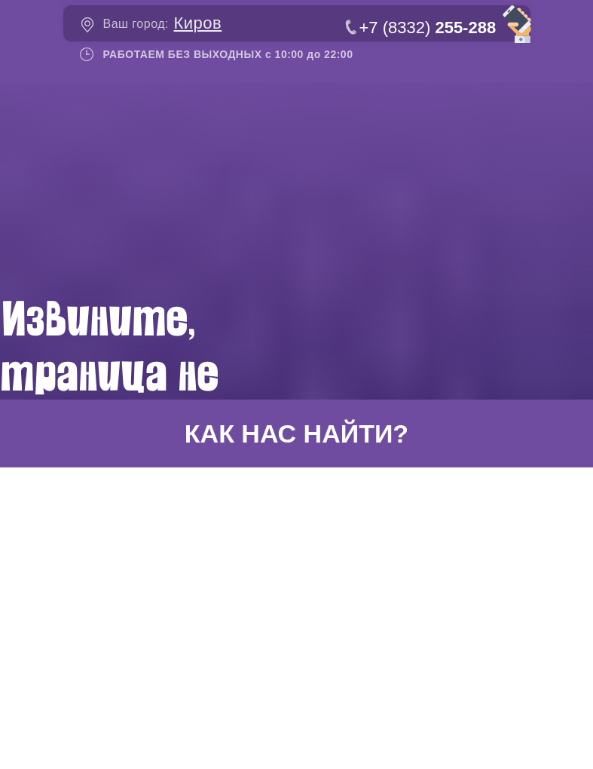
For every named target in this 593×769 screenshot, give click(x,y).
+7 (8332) (428, 27)
